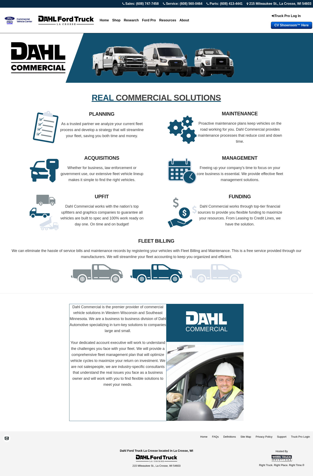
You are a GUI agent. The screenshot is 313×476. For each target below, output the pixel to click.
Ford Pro (149, 20)
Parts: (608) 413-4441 (226, 3)
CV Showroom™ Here (291, 25)
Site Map (245, 436)
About (184, 20)
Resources (167, 20)
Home (104, 20)
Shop (116, 20)
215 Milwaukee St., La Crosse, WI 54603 (280, 3)
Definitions (229, 436)
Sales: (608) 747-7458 (142, 3)
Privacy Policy (264, 436)
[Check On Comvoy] (6, 438)
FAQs (215, 436)
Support (281, 436)
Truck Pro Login (300, 436)
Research (131, 20)
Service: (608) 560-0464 (184, 3)
